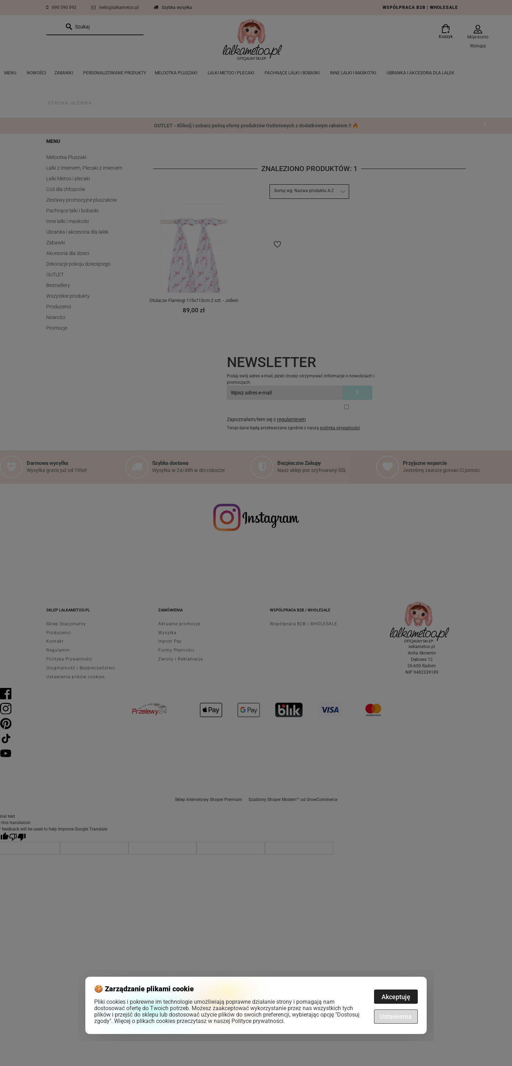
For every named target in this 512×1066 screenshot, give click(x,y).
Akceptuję (396, 997)
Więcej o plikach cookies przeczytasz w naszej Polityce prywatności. (199, 1021)
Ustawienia (396, 1016)
